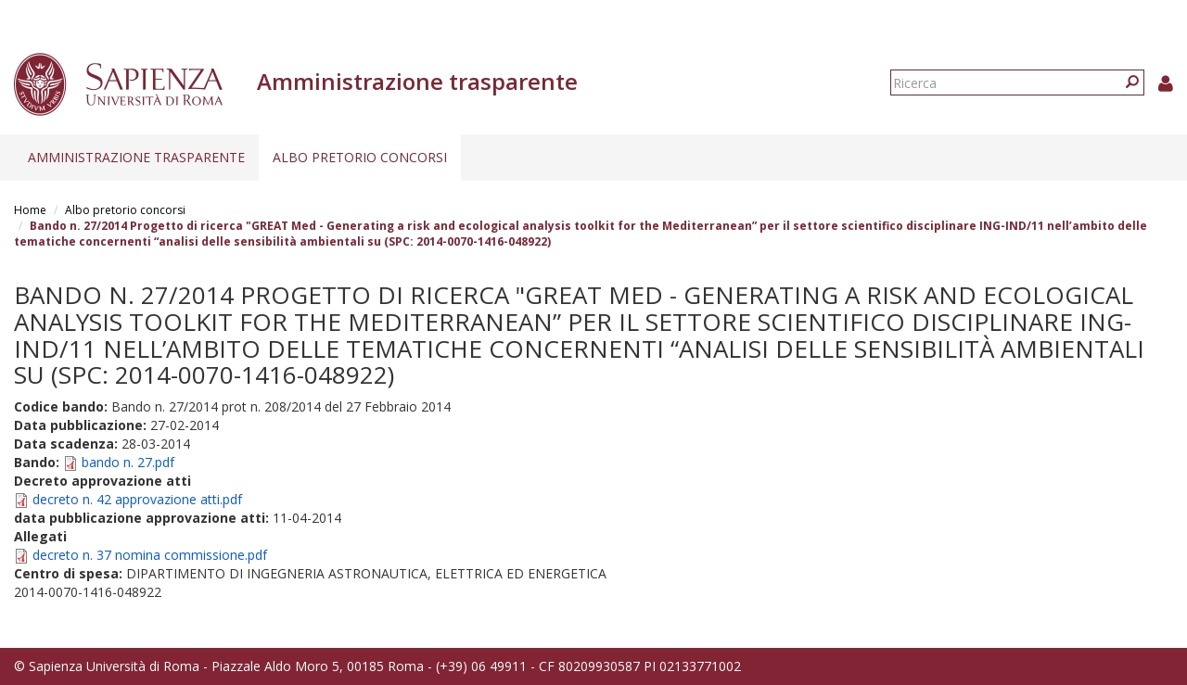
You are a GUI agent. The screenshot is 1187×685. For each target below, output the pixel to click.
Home (30, 210)
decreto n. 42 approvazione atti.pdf (137, 499)
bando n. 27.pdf (128, 462)
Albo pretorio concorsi (360, 157)
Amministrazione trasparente (136, 157)
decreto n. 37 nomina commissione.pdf (149, 555)
